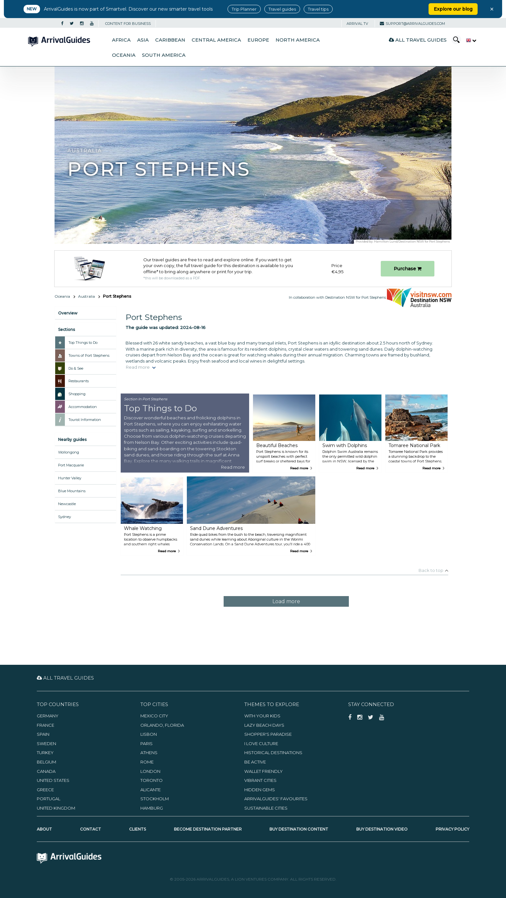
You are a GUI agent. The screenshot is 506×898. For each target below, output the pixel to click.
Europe (258, 40)
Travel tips (318, 9)
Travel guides (282, 9)
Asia (143, 40)
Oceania (124, 55)
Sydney (64, 516)
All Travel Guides (418, 40)
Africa (121, 40)
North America (298, 40)
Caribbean (170, 40)
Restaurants (78, 381)
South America (164, 55)
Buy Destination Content (298, 829)
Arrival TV (357, 23)
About (44, 829)
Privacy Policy (452, 829)
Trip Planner (244, 9)
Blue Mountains (72, 491)
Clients (137, 829)
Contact (90, 829)
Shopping (77, 394)
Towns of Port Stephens (88, 355)
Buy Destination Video (382, 829)
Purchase (407, 269)
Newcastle (67, 504)
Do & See (75, 368)
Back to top (431, 570)
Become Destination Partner (208, 829)
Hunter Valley (69, 478)
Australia (86, 296)
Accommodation (82, 406)
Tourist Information (84, 419)
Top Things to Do (82, 342)
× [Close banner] (492, 9)
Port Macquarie (71, 465)
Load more (286, 601)
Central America (216, 40)
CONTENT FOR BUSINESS (128, 23)
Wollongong (68, 452)
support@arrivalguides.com (412, 23)
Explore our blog (453, 9)
